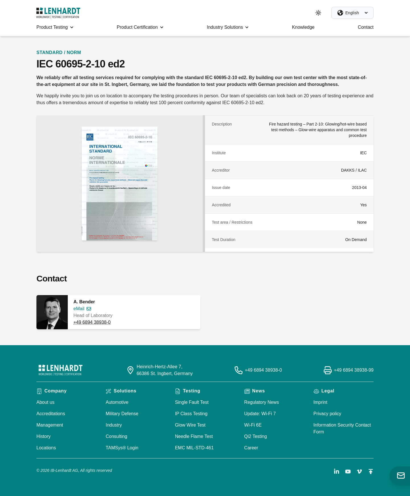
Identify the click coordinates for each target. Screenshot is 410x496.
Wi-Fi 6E (253, 425)
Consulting (116, 436)
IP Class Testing (191, 413)
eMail (78, 308)
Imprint (320, 402)
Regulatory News (261, 402)
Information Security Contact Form (342, 428)
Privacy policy (327, 413)
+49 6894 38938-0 (91, 322)
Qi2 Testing (255, 436)
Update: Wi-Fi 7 (260, 413)
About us (45, 402)
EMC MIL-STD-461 (194, 447)
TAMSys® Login (122, 447)
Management (49, 425)
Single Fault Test (191, 402)
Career (251, 447)
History (43, 436)
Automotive (117, 402)
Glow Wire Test (190, 425)
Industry (114, 425)
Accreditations (50, 413)
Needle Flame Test (194, 436)
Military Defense (122, 413)
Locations (46, 447)
